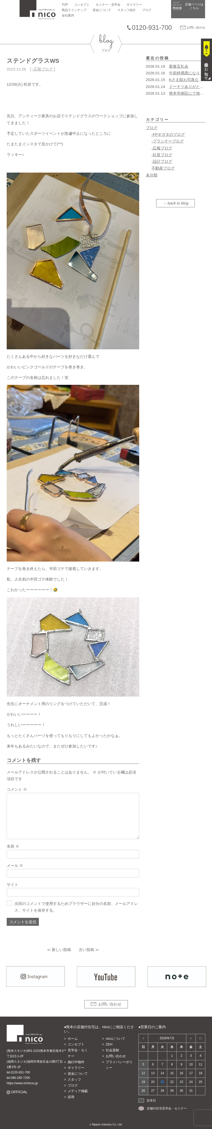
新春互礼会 (178, 66)
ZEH (109, 1044)
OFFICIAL (19, 1092)
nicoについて (115, 1039)
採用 (71, 1097)
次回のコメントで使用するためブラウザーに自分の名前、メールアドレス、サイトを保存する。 (76, 906)
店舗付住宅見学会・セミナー (167, 1108)
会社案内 (68, 15)
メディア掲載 (78, 1091)
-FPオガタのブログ (168, 134)
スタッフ (74, 1079)
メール (15, 865)
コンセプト (82, 4)
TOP (65, 4)
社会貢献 (112, 1050)
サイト (12, 884)
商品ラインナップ (74, 10)
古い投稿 (86, 949)
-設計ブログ (162, 161)
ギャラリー (134, 4)
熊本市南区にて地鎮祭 (188, 93)
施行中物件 (76, 1062)
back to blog (178, 203)
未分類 (151, 175)
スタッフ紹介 (126, 10)
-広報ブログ (42, 69)
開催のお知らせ (206, 69)
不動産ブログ (163, 168)
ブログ (146, 10)
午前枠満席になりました (190, 73)
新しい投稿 (61, 949)
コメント (17, 789)
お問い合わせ (196, 27)
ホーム (73, 1039)
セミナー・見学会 (108, 4)
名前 (13, 846)
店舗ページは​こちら (194, 6)
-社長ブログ (162, 155)
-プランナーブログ (168, 141)
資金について (102, 10)
